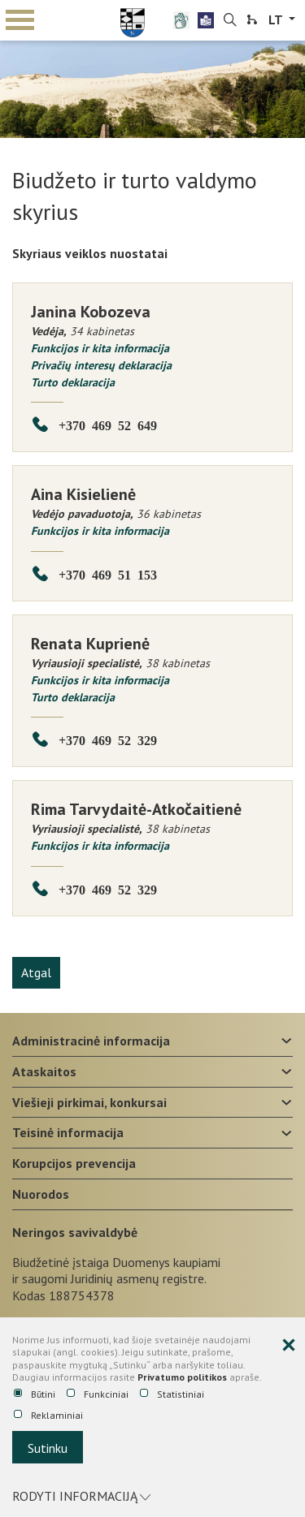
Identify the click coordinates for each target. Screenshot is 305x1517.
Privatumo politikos (182, 1377)
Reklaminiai (48, 1415)
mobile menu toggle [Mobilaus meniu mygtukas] (20, 20)
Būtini (34, 1394)
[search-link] (230, 20)
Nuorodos (40, 1194)
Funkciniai (98, 1394)
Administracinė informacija (91, 1040)
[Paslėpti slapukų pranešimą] (289, 1346)
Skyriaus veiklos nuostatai (90, 253)
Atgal (36, 972)
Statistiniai (172, 1394)
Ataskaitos (44, 1071)
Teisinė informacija (68, 1132)
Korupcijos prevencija (74, 1163)
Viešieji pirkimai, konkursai (89, 1102)
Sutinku (48, 1448)
